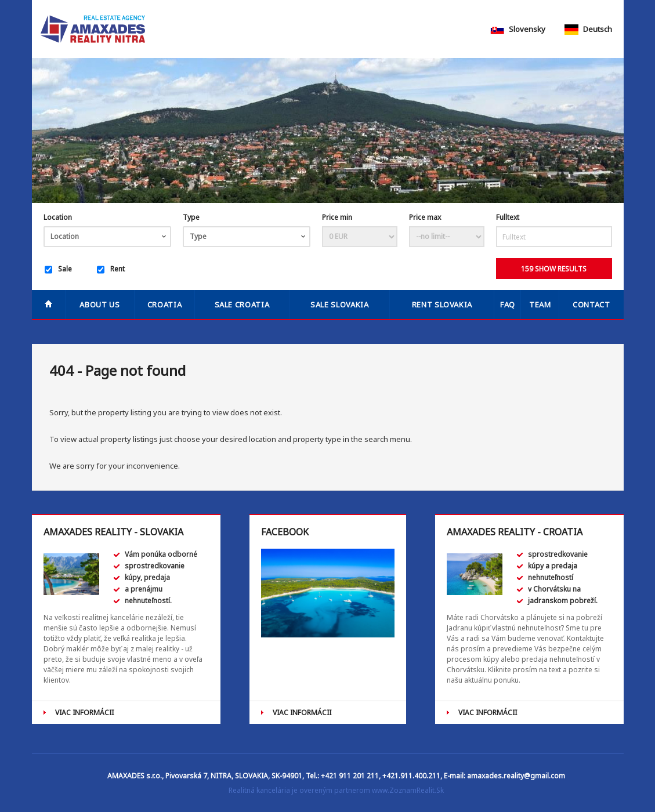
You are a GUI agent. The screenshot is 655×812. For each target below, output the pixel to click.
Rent (111, 269)
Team (540, 304)
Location (58, 217)
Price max (425, 217)
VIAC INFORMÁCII (84, 712)
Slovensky (517, 29)
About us (99, 304)
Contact (591, 304)
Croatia (164, 304)
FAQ (507, 304)
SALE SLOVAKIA (339, 304)
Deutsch (588, 29)
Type (191, 217)
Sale (58, 269)
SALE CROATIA (242, 304)
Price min (337, 217)
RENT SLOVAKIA (442, 304)
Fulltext (507, 217)
